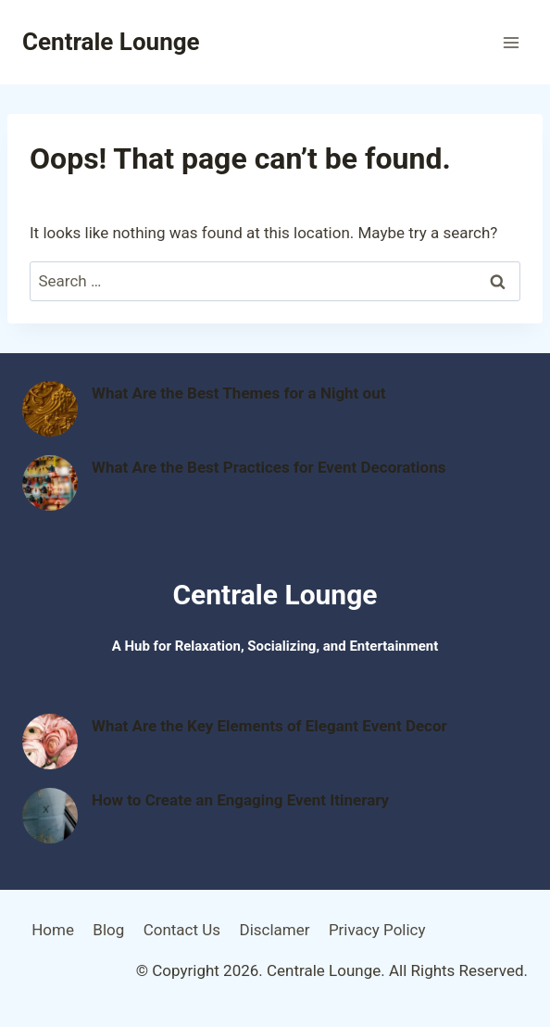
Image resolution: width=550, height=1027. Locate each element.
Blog (108, 929)
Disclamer (274, 929)
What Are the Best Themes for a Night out (238, 393)
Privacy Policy (377, 929)
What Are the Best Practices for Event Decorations (268, 467)
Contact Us (182, 929)
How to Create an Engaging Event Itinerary (240, 800)
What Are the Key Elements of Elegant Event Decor (269, 725)
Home (52, 929)
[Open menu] (511, 42)
